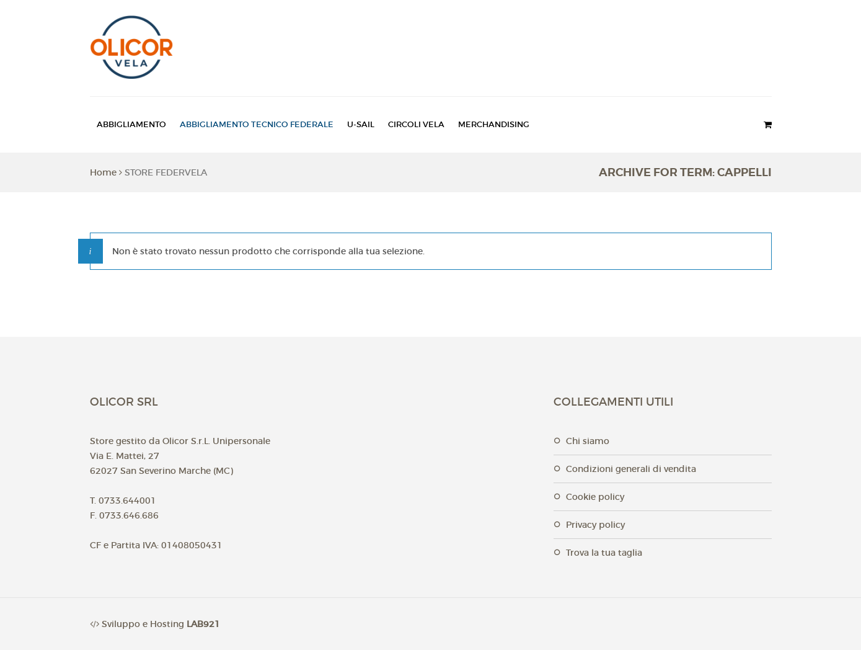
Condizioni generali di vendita (631, 468)
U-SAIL (360, 124)
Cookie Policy (595, 496)
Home (103, 172)
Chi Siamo (587, 441)
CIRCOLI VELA (416, 124)
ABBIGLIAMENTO (131, 124)
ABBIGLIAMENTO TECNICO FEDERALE (256, 124)
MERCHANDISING (493, 124)
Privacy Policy (595, 524)
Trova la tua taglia (604, 552)
